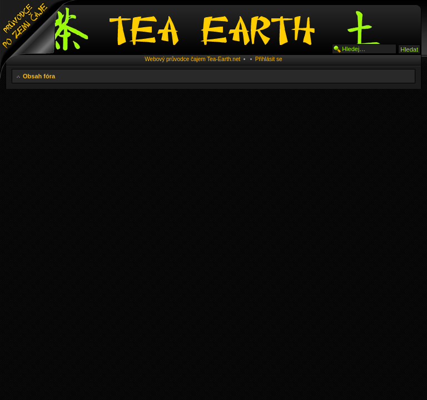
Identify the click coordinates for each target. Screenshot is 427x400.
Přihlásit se (268, 59)
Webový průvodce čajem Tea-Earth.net (192, 59)
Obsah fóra (39, 76)
